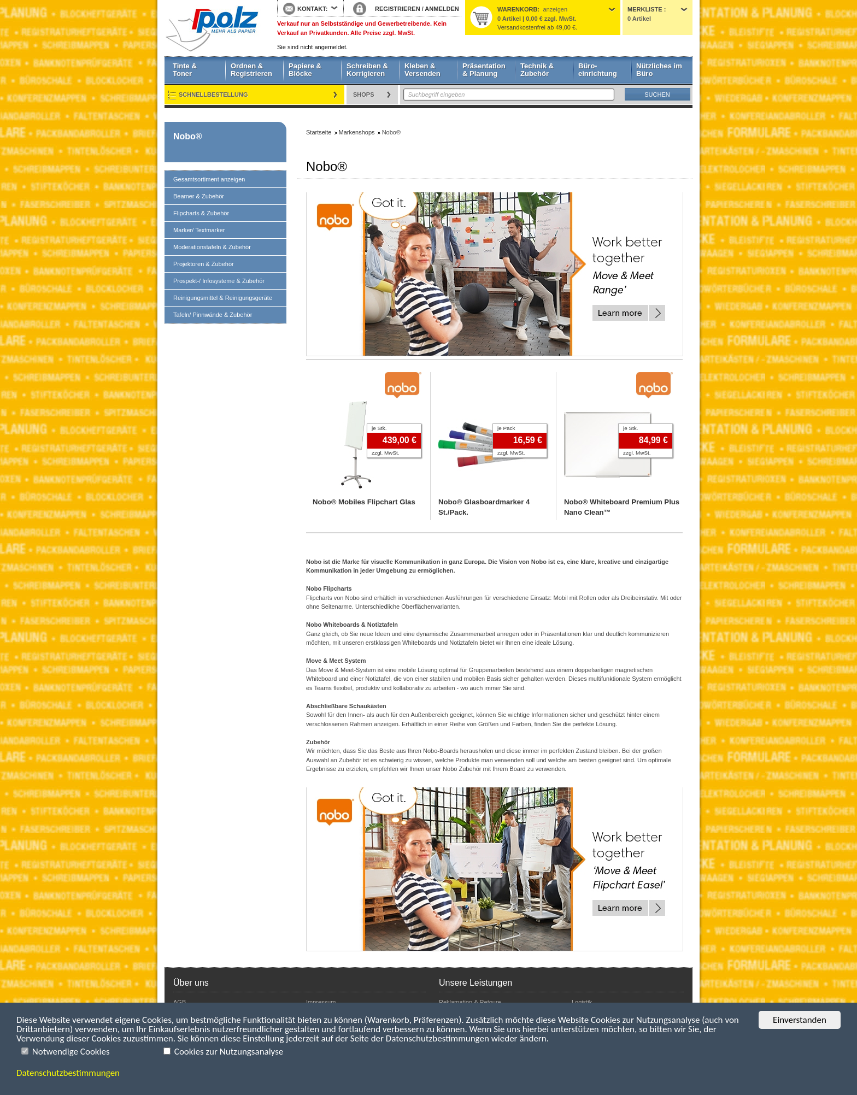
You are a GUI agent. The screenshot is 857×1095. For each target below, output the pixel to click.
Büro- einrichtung (597, 70)
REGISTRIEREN (397, 8)
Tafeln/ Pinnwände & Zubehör (212, 314)
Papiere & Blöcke (305, 70)
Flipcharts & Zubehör (201, 213)
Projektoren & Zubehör (203, 264)
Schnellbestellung (213, 94)
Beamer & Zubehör (198, 196)
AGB (179, 1002)
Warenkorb (517, 9)
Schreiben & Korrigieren (367, 70)
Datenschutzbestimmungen (68, 1073)
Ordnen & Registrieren (251, 70)
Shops (363, 94)
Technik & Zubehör (537, 70)
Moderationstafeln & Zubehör (212, 247)
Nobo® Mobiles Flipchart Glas (364, 502)
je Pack (506, 428)
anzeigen (555, 9)
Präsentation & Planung (484, 70)
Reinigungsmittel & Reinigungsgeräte (222, 298)
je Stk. (379, 428)
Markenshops (357, 132)
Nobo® (187, 136)
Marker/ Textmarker (199, 230)
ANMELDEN (442, 8)
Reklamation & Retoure (470, 1002)
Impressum (321, 1002)
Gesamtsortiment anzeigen (209, 179)
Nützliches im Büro (659, 70)
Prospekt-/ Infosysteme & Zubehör (219, 281)
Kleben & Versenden (422, 70)
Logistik (582, 1002)
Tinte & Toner (185, 70)
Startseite (213, 28)
